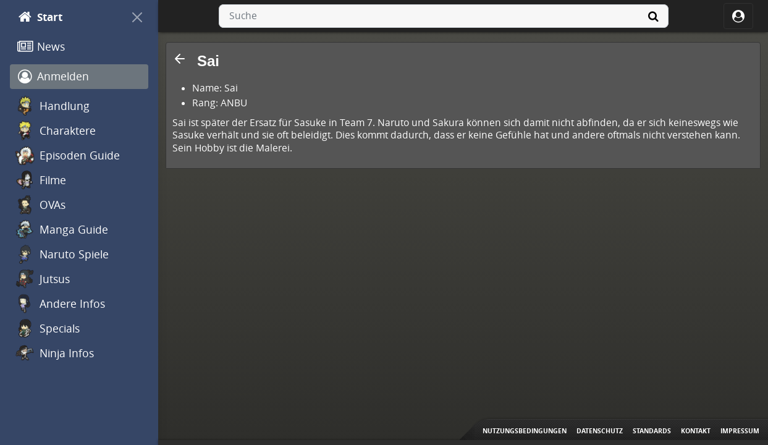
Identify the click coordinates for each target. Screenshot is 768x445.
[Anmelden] (79, 76)
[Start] (68, 17)
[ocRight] (738, 16)
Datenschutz (599, 430)
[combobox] (444, 16)
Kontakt (696, 430)
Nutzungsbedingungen (525, 430)
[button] (179, 58)
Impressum (739, 430)
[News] (79, 47)
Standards (652, 430)
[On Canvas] (137, 17)
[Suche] (653, 16)
